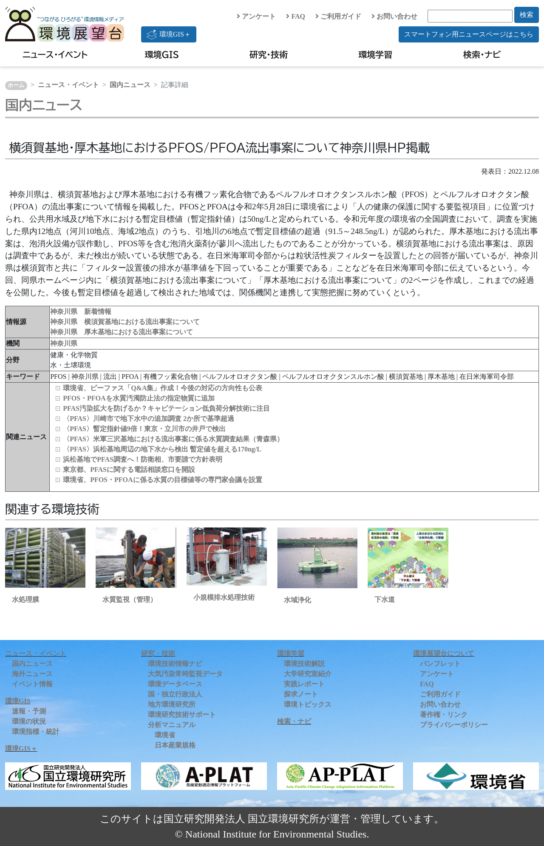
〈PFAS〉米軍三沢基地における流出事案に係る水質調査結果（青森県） (173, 439)
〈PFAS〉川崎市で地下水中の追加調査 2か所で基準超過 (148, 418)
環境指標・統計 (36, 731)
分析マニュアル (172, 724)
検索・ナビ (482, 54)
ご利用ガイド (338, 16)
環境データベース (175, 684)
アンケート (256, 16)
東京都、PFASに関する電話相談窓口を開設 (129, 469)
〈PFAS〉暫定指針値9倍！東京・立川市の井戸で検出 (144, 428)
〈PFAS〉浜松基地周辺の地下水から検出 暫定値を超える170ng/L (162, 449)
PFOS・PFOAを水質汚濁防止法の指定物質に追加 (138, 398)
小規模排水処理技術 (224, 597)
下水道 (384, 599)
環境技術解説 (304, 663)
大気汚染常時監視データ (185, 673)
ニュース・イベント (55, 54)
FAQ (295, 16)
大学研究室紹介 (308, 673)
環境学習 (375, 54)
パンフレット (440, 663)
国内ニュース (130, 84)
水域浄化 (297, 599)
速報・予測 (29, 711)
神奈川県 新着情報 (80, 311)
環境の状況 (29, 721)
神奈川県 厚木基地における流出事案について (121, 332)
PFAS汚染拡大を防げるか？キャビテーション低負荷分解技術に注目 (166, 408)
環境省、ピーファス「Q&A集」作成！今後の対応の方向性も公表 (162, 388)
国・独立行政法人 (175, 694)
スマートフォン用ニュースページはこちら (468, 34)
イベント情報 (32, 684)
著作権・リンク (444, 714)
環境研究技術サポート (182, 714)
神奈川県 (63, 343)
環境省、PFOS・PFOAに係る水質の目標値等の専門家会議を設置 (162, 479)
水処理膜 (25, 599)
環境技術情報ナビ (175, 663)
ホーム (16, 85)
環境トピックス (308, 704)
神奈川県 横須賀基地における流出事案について (125, 321)
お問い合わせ (394, 16)
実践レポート (304, 684)
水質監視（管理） (129, 599)
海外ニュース (32, 673)
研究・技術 (268, 54)
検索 (526, 14)
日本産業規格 (175, 745)
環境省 (165, 735)
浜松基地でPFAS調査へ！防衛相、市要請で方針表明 (142, 459)
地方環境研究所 (172, 704)
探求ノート (301, 694)
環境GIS (162, 54)
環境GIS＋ (169, 34)
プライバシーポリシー (454, 724)
